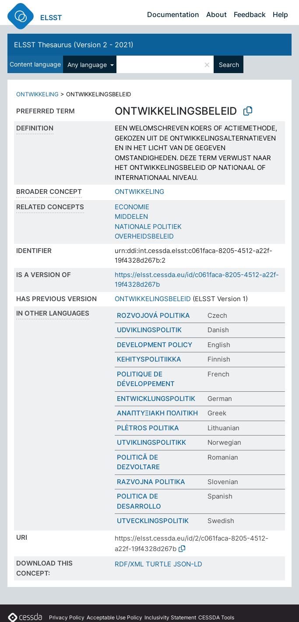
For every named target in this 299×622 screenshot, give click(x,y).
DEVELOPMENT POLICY (154, 345)
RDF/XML (129, 564)
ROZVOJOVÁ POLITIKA (153, 315)
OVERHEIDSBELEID (144, 236)
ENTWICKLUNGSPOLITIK (156, 398)
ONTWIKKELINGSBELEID (153, 299)
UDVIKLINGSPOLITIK (149, 330)
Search (229, 64)
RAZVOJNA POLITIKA (151, 482)
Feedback (250, 14)
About (216, 14)
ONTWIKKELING (37, 94)
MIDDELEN (131, 216)
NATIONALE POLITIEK (148, 226)
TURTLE (158, 564)
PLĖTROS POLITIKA (148, 428)
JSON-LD (187, 564)
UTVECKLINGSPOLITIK (153, 521)
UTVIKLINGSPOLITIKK (151, 442)
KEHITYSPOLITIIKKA (149, 359)
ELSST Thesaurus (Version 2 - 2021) (74, 44)
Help (280, 14)
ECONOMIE (132, 207)
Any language (88, 64)
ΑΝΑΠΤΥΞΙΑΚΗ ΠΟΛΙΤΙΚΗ (157, 413)
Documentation (173, 14)
